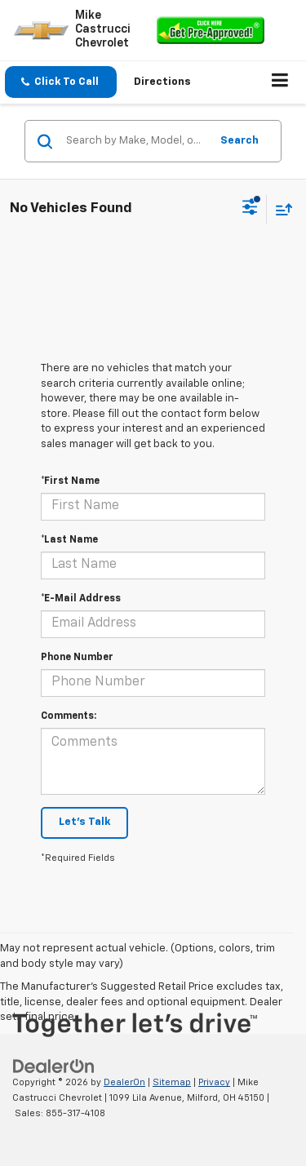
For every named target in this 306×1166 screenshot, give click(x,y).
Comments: (68, 716)
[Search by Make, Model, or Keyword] (135, 141)
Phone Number (77, 658)
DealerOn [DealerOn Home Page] (124, 1082)
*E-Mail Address (81, 599)
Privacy (214, 1082)
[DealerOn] (53, 1067)
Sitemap (172, 1082)
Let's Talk (84, 822)
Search (239, 140)
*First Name (70, 481)
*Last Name (69, 540)
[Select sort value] (280, 209)
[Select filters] (250, 209)
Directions (162, 82)
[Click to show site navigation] (280, 82)
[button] (61, 82)
